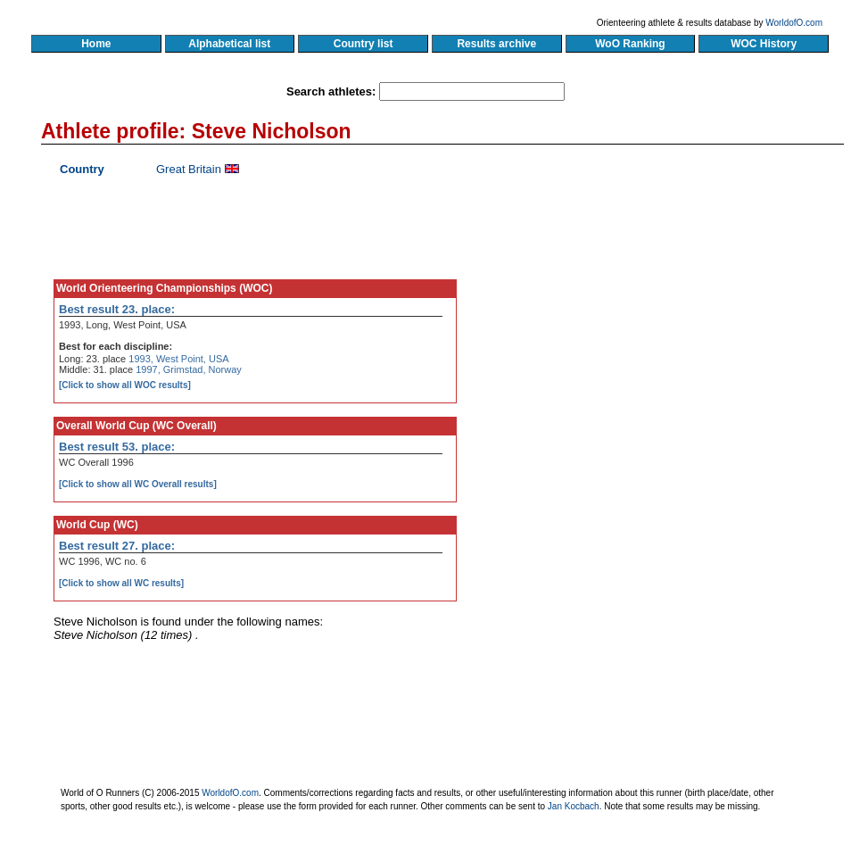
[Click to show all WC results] (121, 583)
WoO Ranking (631, 43)
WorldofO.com (793, 23)
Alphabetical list (230, 43)
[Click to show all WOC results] (125, 385)
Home (96, 43)
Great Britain (188, 169)
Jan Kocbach (573, 806)
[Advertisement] (672, 326)
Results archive (496, 43)
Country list (363, 43)
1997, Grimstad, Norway (189, 369)
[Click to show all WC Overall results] (138, 484)
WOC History (763, 43)
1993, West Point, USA (178, 358)
